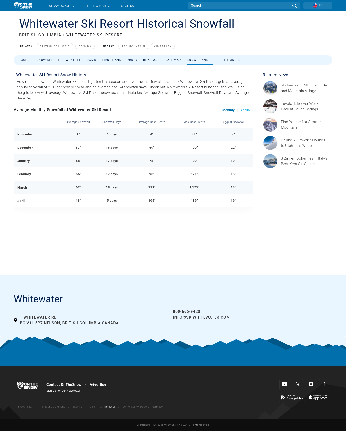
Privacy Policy (24, 407)
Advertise (98, 384)
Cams (91, 60)
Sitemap (77, 407)
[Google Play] (292, 397)
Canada (85, 46)
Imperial (110, 407)
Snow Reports (61, 5)
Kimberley (163, 46)
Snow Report (48, 60)
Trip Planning (97, 5)
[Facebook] (324, 384)
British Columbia (55, 46)
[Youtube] (284, 384)
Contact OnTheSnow (63, 384)
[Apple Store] (318, 397)
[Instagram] (311, 384)
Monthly (228, 110)
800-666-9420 (186, 311)
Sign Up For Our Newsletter (63, 390)
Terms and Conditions (52, 407)
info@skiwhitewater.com (201, 317)
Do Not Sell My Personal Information (143, 407)
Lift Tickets (230, 60)
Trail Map (172, 60)
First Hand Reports (119, 60)
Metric (101, 407)
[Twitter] (298, 384)
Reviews (150, 60)
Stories (127, 5)
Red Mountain (133, 46)
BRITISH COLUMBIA (40, 35)
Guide (26, 60)
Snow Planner (200, 60)
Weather (73, 60)
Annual (246, 110)
